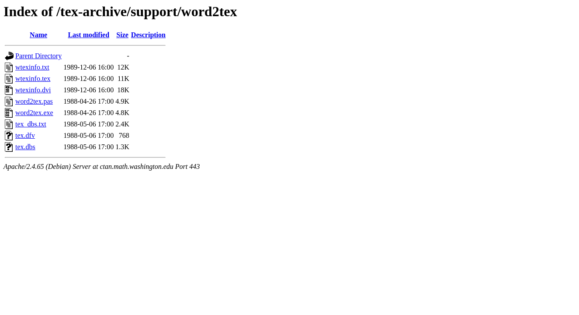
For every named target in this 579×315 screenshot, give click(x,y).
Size (122, 34)
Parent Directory (38, 56)
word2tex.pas (34, 101)
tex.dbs (25, 146)
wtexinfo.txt (32, 67)
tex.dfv (25, 135)
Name (38, 34)
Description (148, 34)
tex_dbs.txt (30, 124)
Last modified (88, 34)
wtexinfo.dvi (33, 90)
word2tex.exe (34, 112)
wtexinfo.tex (32, 78)
